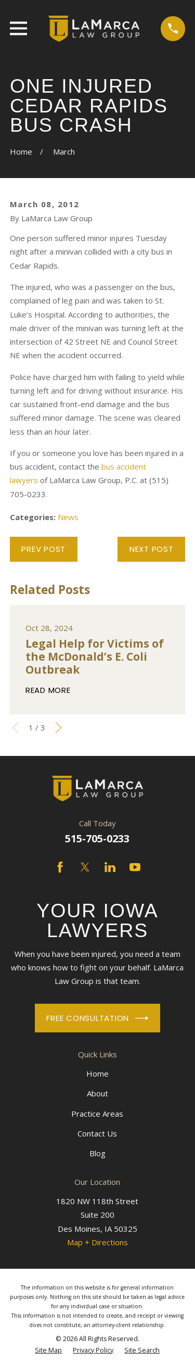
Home (97, 1073)
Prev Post (43, 549)
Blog (97, 1153)
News (68, 517)
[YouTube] (134, 867)
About (97, 1093)
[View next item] (58, 727)
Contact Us (97, 1133)
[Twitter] (85, 867)
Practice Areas (97, 1113)
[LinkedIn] (110, 867)
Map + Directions (97, 1242)
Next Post (151, 549)
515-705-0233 (97, 838)
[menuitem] (48, 1350)
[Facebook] (60, 867)
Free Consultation (97, 1018)
